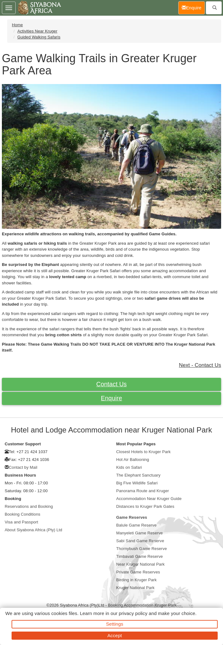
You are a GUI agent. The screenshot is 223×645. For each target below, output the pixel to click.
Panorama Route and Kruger (142, 490)
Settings (114, 624)
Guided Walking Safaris (38, 37)
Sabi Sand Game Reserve (140, 540)
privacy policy (133, 613)
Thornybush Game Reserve (141, 548)
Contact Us (111, 384)
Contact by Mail (23, 467)
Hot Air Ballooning (132, 459)
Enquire (111, 398)
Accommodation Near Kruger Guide (149, 498)
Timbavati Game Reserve (139, 556)
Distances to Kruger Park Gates (145, 506)
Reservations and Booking (29, 506)
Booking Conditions (22, 514)
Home (17, 24)
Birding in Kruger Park (136, 580)
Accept (114, 635)
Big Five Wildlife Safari (137, 483)
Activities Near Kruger (37, 31)
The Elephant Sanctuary (138, 475)
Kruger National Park (135, 587)
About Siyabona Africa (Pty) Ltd (33, 530)
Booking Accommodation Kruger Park (142, 605)
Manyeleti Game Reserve (139, 533)
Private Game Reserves (138, 572)
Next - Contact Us (200, 365)
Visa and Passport (21, 522)
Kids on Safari (129, 467)
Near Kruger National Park (140, 564)
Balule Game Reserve (136, 525)
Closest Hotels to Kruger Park (143, 451)
